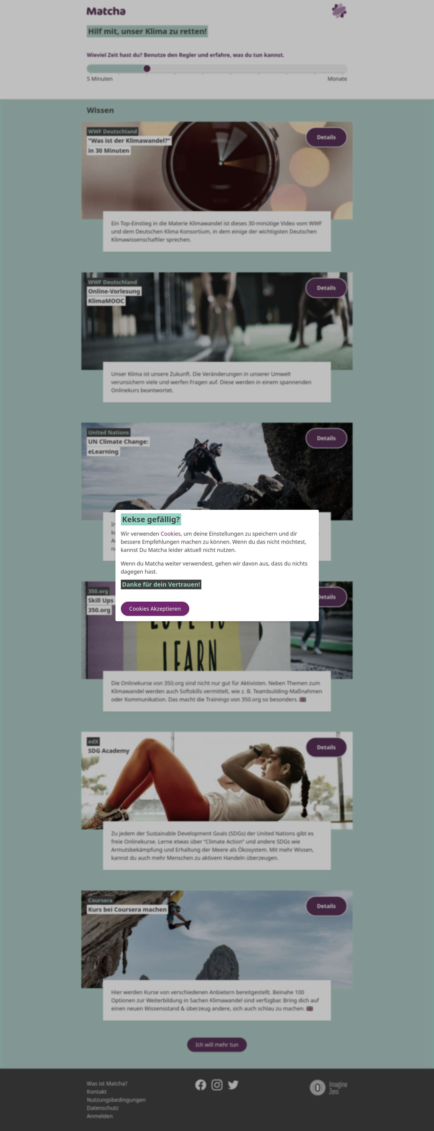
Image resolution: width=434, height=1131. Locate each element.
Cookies (171, 533)
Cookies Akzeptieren (155, 608)
